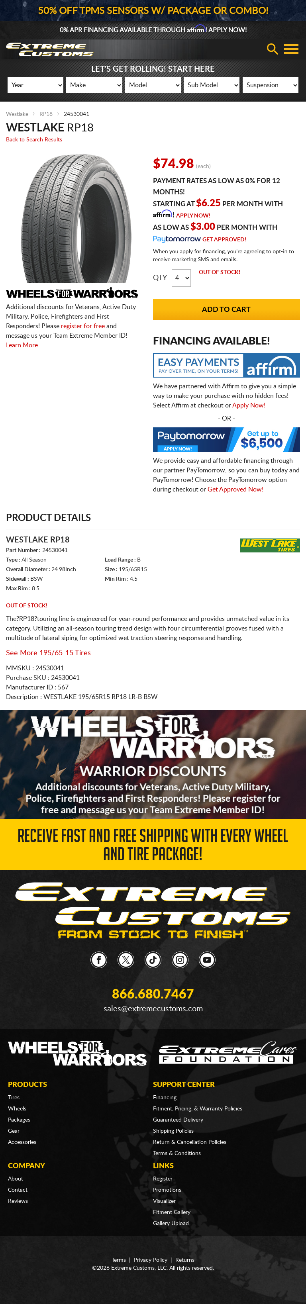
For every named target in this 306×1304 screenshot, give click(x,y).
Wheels (17, 1109)
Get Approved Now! (235, 489)
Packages (19, 1120)
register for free (83, 326)
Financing (165, 1097)
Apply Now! (193, 216)
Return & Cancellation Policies (189, 1142)
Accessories (22, 1142)
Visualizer (164, 1201)
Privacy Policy (150, 1260)
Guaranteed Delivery (178, 1120)
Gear (14, 1131)
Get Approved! (224, 240)
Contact (17, 1190)
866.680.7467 (153, 994)
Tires (14, 1097)
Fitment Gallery (171, 1212)
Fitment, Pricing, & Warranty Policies (197, 1109)
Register (163, 1179)
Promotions (167, 1190)
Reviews (18, 1201)
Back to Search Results (34, 140)
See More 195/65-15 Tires (48, 653)
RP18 (46, 114)
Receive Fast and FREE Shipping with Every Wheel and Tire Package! (153, 847)
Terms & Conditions (177, 1153)
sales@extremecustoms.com (153, 1009)
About (15, 1179)
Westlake (17, 114)
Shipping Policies (173, 1131)
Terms (119, 1260)
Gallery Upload (171, 1223)
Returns (184, 1260)
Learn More (22, 345)
